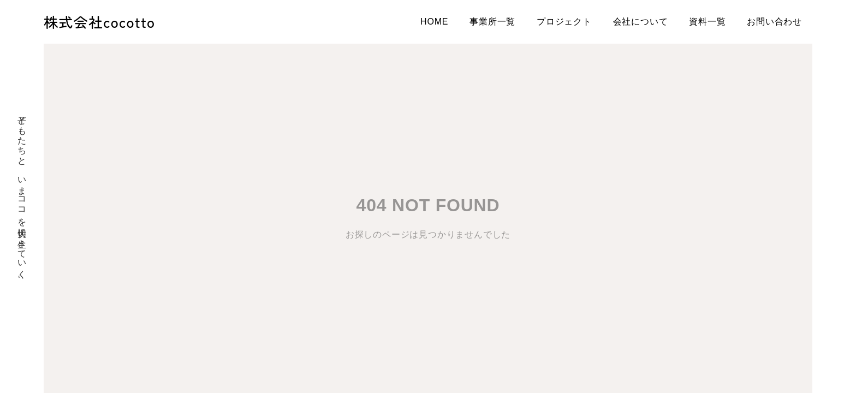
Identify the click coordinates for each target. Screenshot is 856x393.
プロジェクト (564, 21)
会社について (640, 21)
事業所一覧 (492, 21)
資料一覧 (707, 21)
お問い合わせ (774, 21)
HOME (434, 21)
